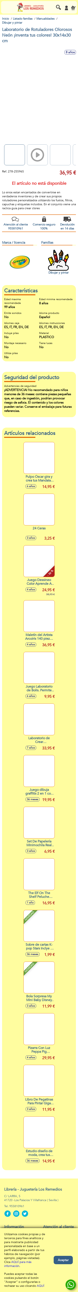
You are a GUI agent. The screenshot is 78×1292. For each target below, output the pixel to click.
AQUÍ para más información (17, 1264)
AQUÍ (40, 1286)
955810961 (16, 1206)
